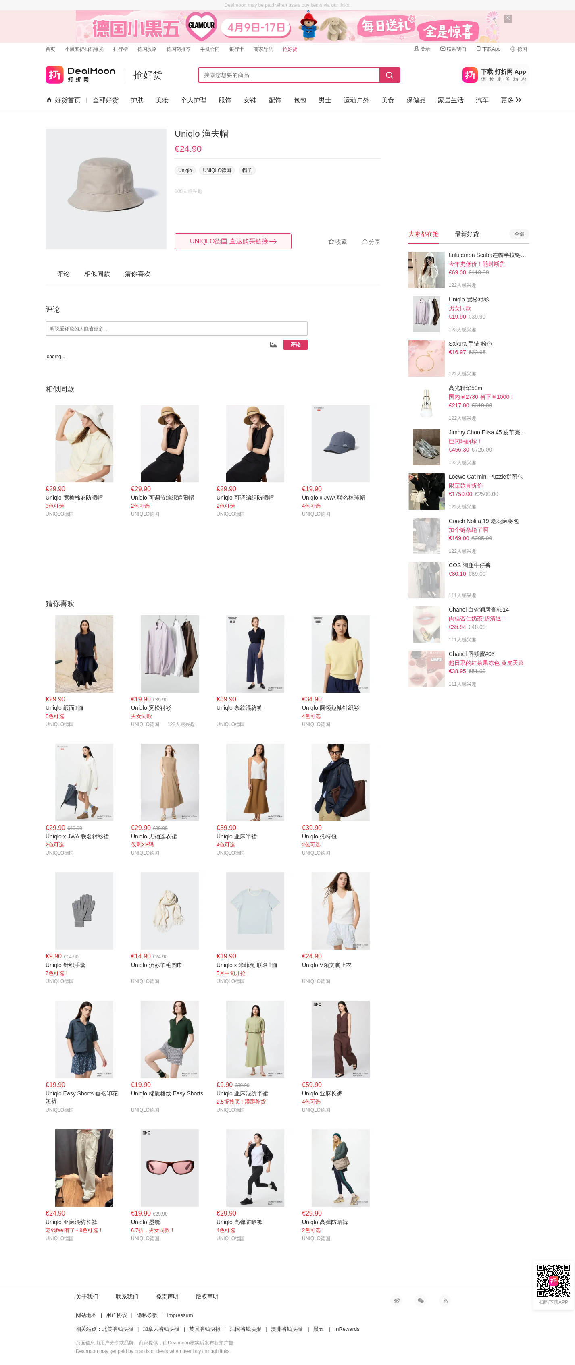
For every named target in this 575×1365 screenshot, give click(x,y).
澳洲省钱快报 (286, 1329)
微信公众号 (421, 1300)
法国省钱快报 (245, 1329)
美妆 (162, 100)
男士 (325, 100)
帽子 (247, 170)
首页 (50, 49)
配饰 (275, 100)
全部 (519, 234)
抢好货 (290, 49)
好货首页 (63, 100)
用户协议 (116, 1315)
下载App (487, 49)
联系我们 (453, 49)
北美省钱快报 (117, 1329)
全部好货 (106, 100)
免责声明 (167, 1296)
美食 (387, 100)
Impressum (180, 1315)
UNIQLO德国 (217, 170)
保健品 (416, 100)
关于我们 (87, 1296)
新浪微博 (396, 1300)
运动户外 (356, 100)
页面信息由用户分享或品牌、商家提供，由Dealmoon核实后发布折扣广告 (154, 1343)
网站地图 (86, 1315)
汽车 (482, 100)
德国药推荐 (179, 49)
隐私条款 (147, 1315)
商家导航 (263, 49)
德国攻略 (147, 49)
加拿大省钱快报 (161, 1329)
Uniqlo (185, 170)
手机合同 (210, 49)
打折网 (80, 73)
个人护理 (193, 100)
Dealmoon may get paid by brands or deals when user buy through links (153, 1351)
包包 (300, 100)
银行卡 (236, 49)
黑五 (318, 1329)
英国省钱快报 (205, 1329)
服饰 (225, 100)
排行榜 (120, 49)
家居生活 (451, 100)
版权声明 (207, 1296)
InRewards (347, 1329)
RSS (445, 1300)
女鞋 (250, 100)
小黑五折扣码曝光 (84, 49)
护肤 (137, 100)
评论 (295, 345)
